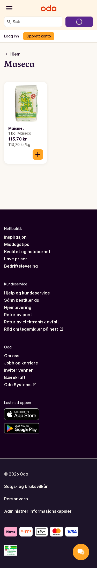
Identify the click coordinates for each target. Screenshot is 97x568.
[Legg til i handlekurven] (38, 154)
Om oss (11, 355)
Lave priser (15, 258)
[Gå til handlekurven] (79, 22)
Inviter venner (18, 370)
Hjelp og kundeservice (27, 292)
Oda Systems (20, 384)
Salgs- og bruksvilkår (26, 486)
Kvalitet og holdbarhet (27, 251)
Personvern (16, 498)
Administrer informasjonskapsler (38, 511)
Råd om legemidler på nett (33, 329)
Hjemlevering (17, 307)
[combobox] (36, 22)
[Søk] (9, 21)
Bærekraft (15, 377)
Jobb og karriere (21, 362)
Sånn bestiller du (21, 300)
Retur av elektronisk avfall (31, 321)
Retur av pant (18, 314)
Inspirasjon (15, 237)
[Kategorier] (9, 8)
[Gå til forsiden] (48, 8)
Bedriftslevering (21, 266)
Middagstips (16, 244)
